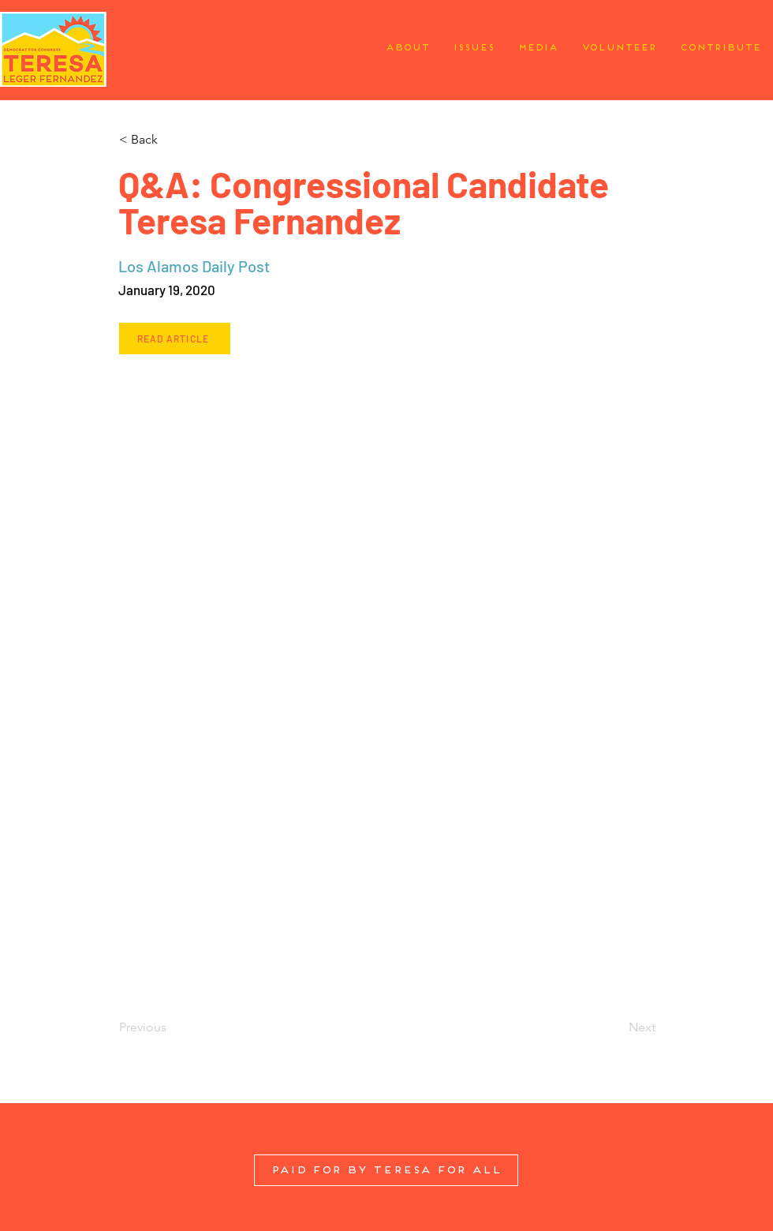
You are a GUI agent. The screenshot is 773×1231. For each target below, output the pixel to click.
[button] (170, 139)
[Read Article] (174, 338)
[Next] (616, 1027)
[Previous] (170, 1027)
